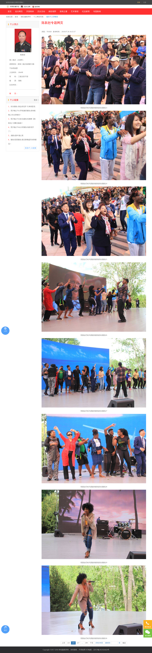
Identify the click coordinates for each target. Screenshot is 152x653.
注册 (144, 2)
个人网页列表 (38, 17)
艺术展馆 (74, 11)
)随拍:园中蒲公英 (17, 135)
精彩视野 (52, 11)
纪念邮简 (86, 11)
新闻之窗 (63, 11)
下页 (91, 643)
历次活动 (41, 11)
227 (78, 643)
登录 (138, 2)
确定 (124, 643)
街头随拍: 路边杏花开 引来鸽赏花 (23, 106)
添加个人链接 (30, 148)
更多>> (36, 100)
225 (68, 643)
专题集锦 (97, 11)
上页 (63, 643)
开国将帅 (30, 11)
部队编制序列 (26, 17)
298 (86, 643)
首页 (10, 11)
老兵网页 (19, 11)
